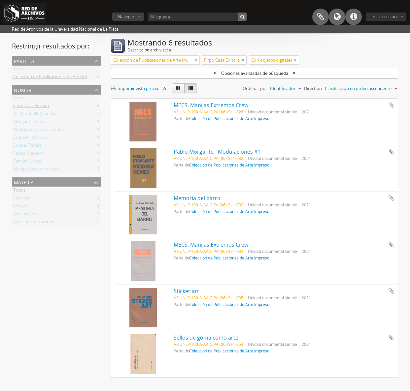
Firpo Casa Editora (31, 107)
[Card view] (178, 88)
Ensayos (21, 207)
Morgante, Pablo (29, 123)
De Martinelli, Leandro (34, 115)
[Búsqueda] (197, 17)
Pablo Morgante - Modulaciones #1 (217, 151)
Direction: (313, 88)
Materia (24, 181)
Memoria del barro (197, 198)
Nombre (24, 89)
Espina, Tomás (27, 146)
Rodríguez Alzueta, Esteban (39, 131)
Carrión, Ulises (27, 162)
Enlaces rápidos (353, 17)
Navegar (126, 16)
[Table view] (190, 88)
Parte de (24, 60)
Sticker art (186, 291)
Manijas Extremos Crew (36, 170)
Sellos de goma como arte (206, 337)
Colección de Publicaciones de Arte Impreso (55, 78)
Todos (19, 70)
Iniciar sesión (384, 16)
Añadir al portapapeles (391, 105)
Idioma (337, 17)
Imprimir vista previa (134, 88)
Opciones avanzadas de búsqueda (254, 73)
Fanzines (21, 199)
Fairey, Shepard (28, 154)
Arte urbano (25, 215)
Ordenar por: (255, 88)
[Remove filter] (195, 60)
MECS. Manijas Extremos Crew (211, 105)
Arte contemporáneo (33, 223)
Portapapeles (320, 17)
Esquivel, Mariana (30, 138)
